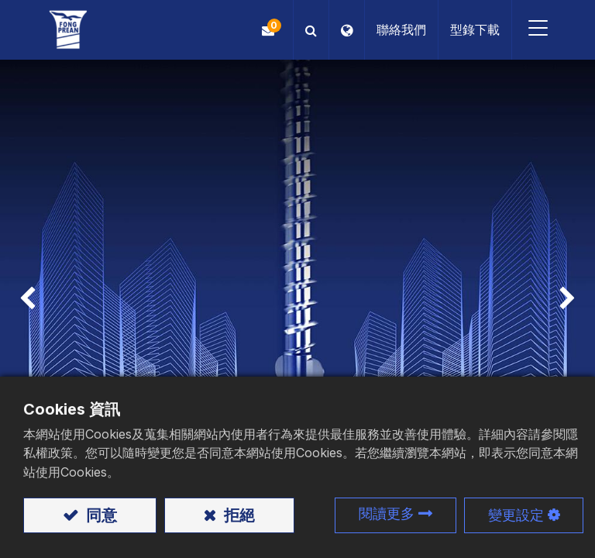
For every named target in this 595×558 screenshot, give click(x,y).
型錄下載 (475, 29)
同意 (99, 515)
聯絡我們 (401, 29)
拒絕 (237, 515)
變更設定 (516, 515)
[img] (23, 300)
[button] (311, 30)
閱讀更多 (386, 513)
